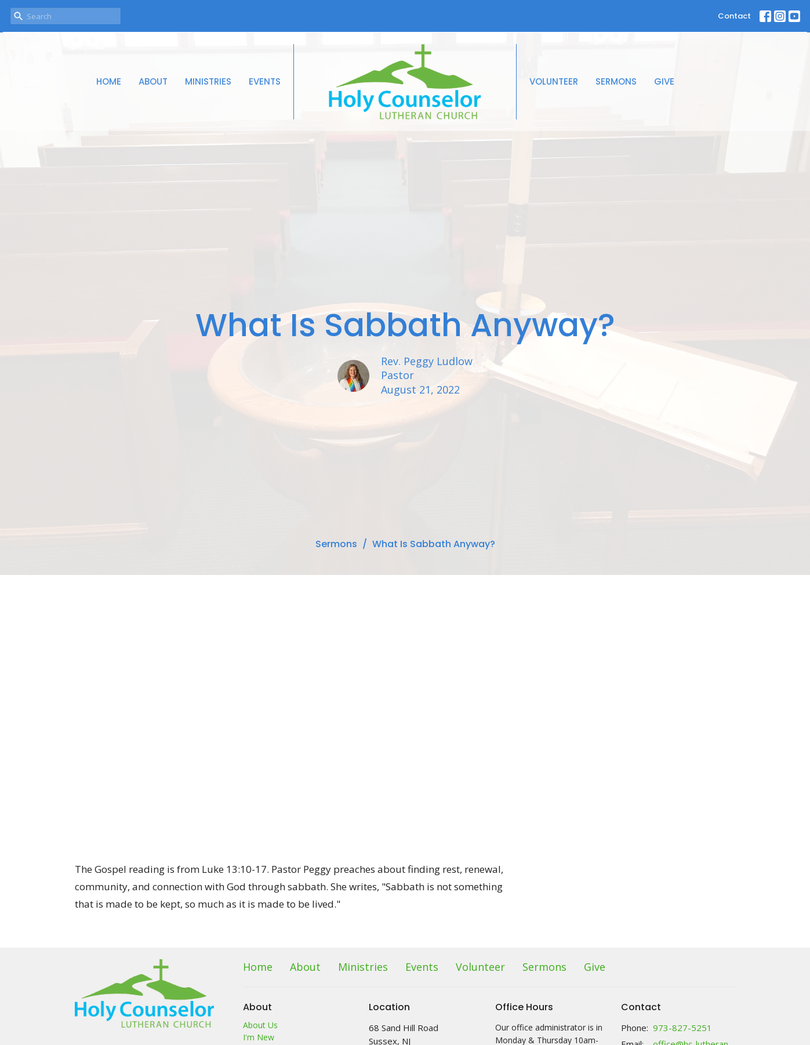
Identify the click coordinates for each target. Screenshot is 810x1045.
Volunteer (553, 81)
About (153, 81)
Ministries (208, 81)
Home (108, 81)
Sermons (616, 81)
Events (265, 81)
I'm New (258, 1037)
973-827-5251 (682, 1027)
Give (664, 81)
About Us (260, 1025)
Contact (734, 15)
